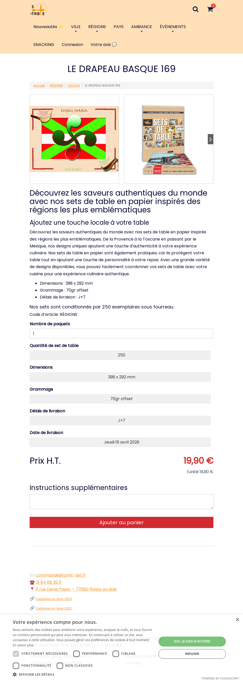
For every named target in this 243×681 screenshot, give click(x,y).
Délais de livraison (47, 411)
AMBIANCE (141, 28)
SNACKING (43, 44)
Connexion (72, 44)
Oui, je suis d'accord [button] (192, 641)
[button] (82, 674)
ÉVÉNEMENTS (173, 28)
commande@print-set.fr (61, 575)
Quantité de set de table (54, 346)
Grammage (41, 389)
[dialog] (121, 647)
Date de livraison (46, 433)
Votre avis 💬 (104, 44)
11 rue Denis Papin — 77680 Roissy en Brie (76, 589)
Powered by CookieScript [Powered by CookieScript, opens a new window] (220, 678)
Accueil (39, 85)
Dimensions (41, 367)
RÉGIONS (97, 28)
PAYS (119, 27)
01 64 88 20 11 (49, 582)
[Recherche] (195, 9)
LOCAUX (74, 85)
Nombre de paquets (50, 324)
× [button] (237, 620)
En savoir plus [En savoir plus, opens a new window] (23, 645)
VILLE (76, 28)
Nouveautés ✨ (48, 27)
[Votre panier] (210, 9)
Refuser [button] (192, 654)
